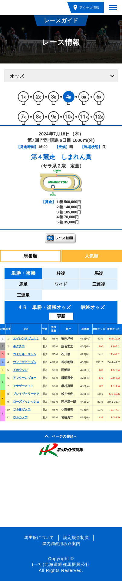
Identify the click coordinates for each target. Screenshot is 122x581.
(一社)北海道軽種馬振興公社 (61, 564)
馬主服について (39, 537)
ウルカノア (20, 417)
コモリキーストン (24, 354)
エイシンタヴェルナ (26, 338)
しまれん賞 (76, 157)
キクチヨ (19, 346)
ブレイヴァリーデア (26, 393)
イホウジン (20, 370)
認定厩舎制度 (76, 537)
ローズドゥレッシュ (26, 401)
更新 (61, 316)
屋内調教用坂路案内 (61, 543)
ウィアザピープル (24, 362)
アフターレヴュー (24, 378)
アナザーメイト (23, 386)
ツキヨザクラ (22, 409)
